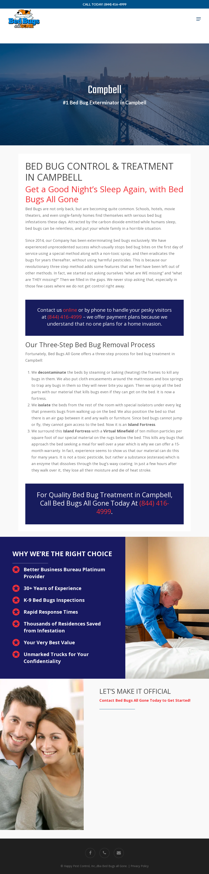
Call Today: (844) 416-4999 (104, 4)
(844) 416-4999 (65, 316)
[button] (198, 26)
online (70, 309)
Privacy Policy (140, 866)
